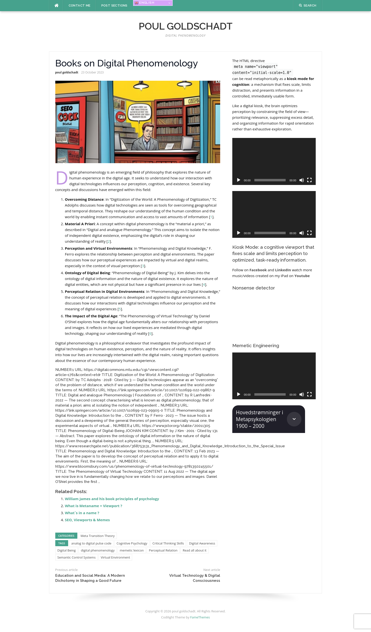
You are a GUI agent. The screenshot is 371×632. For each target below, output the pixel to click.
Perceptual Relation (163, 550)
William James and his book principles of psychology (112, 498)
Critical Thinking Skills (168, 543)
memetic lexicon (132, 550)
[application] (274, 161)
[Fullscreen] (309, 180)
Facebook (258, 269)
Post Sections (114, 5)
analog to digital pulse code (91, 543)
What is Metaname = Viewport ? (93, 505)
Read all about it (194, 550)
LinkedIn (283, 269)
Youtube (302, 275)
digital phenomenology (97, 550)
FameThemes (200, 617)
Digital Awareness (202, 543)
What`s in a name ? (82, 512)
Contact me (79, 5)
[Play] (238, 180)
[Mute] (301, 180)
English (144, 2)
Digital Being (66, 550)
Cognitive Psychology (132, 543)
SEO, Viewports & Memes (87, 519)
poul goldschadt (186, 26)
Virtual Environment (115, 557)
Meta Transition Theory (98, 536)
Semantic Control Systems (76, 557)
